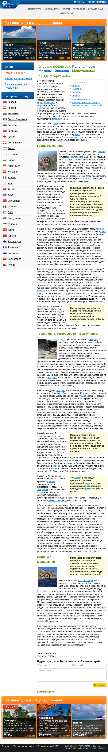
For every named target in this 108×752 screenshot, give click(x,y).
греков (76, 134)
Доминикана (15, 142)
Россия (12, 102)
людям (60, 420)
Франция (13, 247)
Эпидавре (52, 377)
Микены (45, 70)
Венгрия (12, 125)
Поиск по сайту (97, 2)
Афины (56, 466)
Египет (11, 148)
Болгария (13, 113)
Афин (103, 383)
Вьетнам (13, 131)
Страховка (79, 9)
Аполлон (83, 396)
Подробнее (30, 735)
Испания (13, 171)
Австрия (12, 107)
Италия (12, 177)
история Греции (85, 580)
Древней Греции (55, 500)
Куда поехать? (97, 9)
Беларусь (10, 720)
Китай (11, 189)
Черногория (14, 259)
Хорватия (13, 253)
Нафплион (77, 92)
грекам (82, 176)
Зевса (103, 231)
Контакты (79, 2)
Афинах (41, 290)
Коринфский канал (81, 99)
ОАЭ (10, 212)
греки (55, 123)
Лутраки (76, 85)
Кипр (10, 183)
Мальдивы (14, 200)
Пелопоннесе (43, 591)
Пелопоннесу (83, 66)
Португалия (14, 218)
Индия (11, 160)
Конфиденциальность (23, 746)
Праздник (83, 551)
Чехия (11, 264)
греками (51, 481)
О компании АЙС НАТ (48, 746)
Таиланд (13, 224)
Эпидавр (62, 70)
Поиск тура (34, 9)
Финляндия (14, 241)
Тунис (11, 229)
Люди (58, 412)
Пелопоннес (78, 89)
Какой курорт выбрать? (18, 78)
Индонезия (14, 165)
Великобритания (17, 119)
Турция (12, 235)
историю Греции (59, 119)
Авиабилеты (51, 9)
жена (100, 250)
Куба (10, 195)
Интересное (67, 13)
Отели (66, 9)
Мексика (13, 206)
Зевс (94, 415)
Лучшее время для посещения (16, 86)
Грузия (11, 136)
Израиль (13, 154)
